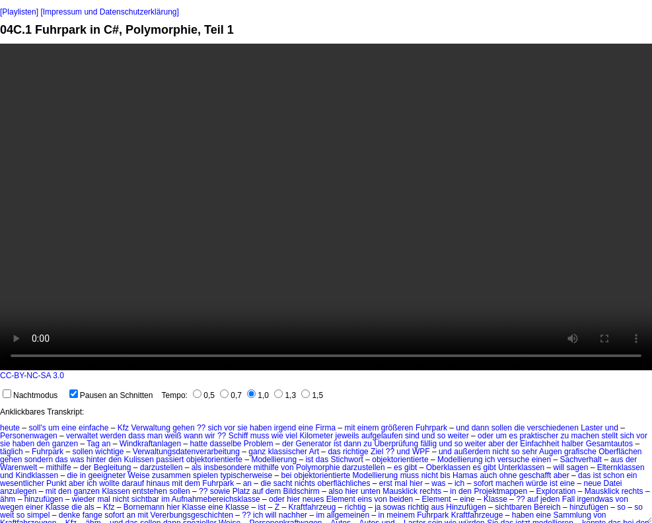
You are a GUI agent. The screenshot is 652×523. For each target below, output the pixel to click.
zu (565, 435)
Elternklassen (621, 467)
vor (229, 427)
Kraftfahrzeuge (477, 515)
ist (338, 443)
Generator (314, 443)
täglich (11, 451)
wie (277, 435)
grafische (580, 451)
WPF (421, 451)
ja (377, 507)
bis (445, 475)
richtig (355, 507)
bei (286, 475)
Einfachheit (539, 443)
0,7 (231, 395)
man (155, 435)
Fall (568, 499)
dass (136, 435)
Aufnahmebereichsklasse (216, 499)
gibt (410, 467)
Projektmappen (500, 491)
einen (541, 459)
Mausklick (399, 491)
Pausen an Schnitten (111, 395)
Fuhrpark (431, 427)
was (77, 459)
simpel (38, 515)
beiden (401, 499)
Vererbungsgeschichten (192, 515)
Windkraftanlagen (150, 443)
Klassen (116, 491)
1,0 (258, 395)
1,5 (312, 395)
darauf (133, 483)
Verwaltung (150, 427)
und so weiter (444, 435)
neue (592, 483)
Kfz (123, 427)
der (287, 443)
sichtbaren (513, 507)
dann (480, 427)
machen (585, 435)
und (462, 427)
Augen (550, 451)
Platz (241, 491)
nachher (293, 515)
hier (416, 483)
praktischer (538, 435)
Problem (258, 443)
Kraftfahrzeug (312, 507)
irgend (285, 427)
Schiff (238, 435)
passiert (170, 459)
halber (572, 443)
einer (35, 507)
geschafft (535, 475)
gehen (183, 427)
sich (215, 427)
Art (314, 451)
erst (385, 483)
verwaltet (82, 435)
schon (613, 475)
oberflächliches (343, 483)
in (83, 475)
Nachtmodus (30, 395)
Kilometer (317, 435)
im (165, 499)
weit (7, 515)
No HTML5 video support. (326, 207)
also (335, 491)
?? (201, 427)
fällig (428, 443)
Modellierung (274, 459)
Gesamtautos (609, 443)
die (519, 427)
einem (368, 427)
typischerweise (246, 475)
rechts (430, 491)
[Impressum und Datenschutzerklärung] (109, 12)
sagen (578, 467)
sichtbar (145, 499)
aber (496, 443)
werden (113, 435)
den (43, 443)
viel (291, 435)
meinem (400, 515)
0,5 (204, 395)
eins (364, 499)
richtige (356, 451)
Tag (93, 443)
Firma (325, 427)
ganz (257, 451)
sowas (394, 507)
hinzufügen (43, 499)
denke (70, 515)
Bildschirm (301, 491)
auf (258, 491)
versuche (513, 459)
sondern (38, 459)
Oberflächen (619, 451)
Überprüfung (396, 443)
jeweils (347, 435)
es (513, 435)
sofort (483, 483)
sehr (529, 451)
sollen (501, 427)
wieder (83, 499)
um (53, 427)
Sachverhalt (580, 459)
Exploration (555, 491)
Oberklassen (448, 467)
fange (92, 515)
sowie (220, 491)
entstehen (149, 491)
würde (537, 483)
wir (210, 435)
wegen (11, 507)
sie (242, 427)
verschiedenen (553, 427)
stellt (610, 435)
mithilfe (58, 467)
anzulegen (18, 491)
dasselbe (225, 443)
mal (400, 483)
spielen (205, 475)
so (515, 451)
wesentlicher (22, 483)
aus (616, 459)
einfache (93, 427)
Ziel (377, 451)
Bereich (547, 507)
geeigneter (107, 475)
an (106, 443)
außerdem (472, 451)
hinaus (158, 483)
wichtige (109, 451)
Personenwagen (28, 435)
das (334, 451)
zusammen (171, 475)
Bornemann (144, 507)
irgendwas (595, 499)
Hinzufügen (466, 507)
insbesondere (227, 467)
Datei (613, 483)
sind (412, 435)
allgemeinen (347, 515)
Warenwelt (18, 467)
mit (349, 427)
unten (370, 491)
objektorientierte (214, 459)
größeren (397, 427)
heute (10, 427)
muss (260, 435)
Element (340, 499)
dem (192, 483)
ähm (7, 499)
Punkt (56, 483)
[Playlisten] (19, 12)
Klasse (495, 499)
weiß (173, 435)
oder (485, 435)
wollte (109, 483)
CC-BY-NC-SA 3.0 (32, 375)
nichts (305, 483)
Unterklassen (521, 467)
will (559, 467)
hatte (198, 443)
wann (193, 435)
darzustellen (161, 467)
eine (69, 427)
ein (631, 475)
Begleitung (112, 467)
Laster (591, 427)
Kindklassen (36, 475)
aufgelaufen (382, 435)
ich (490, 459)
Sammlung (572, 515)
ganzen (65, 443)
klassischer (287, 451)
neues (313, 499)
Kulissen (139, 459)
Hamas (465, 475)
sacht (283, 483)
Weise (139, 475)
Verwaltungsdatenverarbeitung (186, 451)
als (196, 467)
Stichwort (347, 459)
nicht (500, 451)
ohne (508, 475)
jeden (550, 499)
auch (488, 475)
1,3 (285, 395)
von (287, 467)
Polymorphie (318, 467)
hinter (96, 459)
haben (261, 427)
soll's (37, 427)
